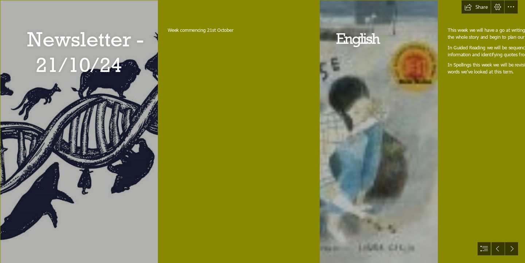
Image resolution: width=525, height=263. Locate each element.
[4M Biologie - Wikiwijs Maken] (79, 131)
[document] (262, 131)
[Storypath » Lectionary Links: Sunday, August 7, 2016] (378, 131)
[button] (476, 7)
